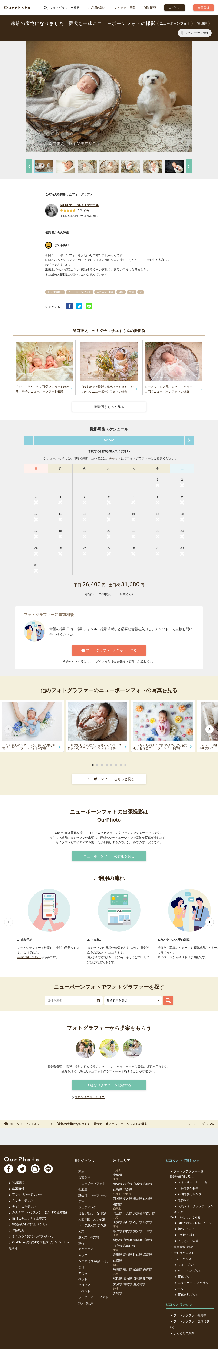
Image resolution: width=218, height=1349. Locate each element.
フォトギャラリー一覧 (191, 1182)
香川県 (127, 1269)
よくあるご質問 (125, 7)
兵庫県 (147, 1240)
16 (86, 210)
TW (21, 1168)
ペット (82, 1279)
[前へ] (29, 166)
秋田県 (147, 1184)
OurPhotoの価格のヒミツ (192, 1223)
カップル (84, 1255)
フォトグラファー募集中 (188, 1315)
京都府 (127, 1240)
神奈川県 (149, 1213)
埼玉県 (117, 1213)
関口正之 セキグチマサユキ (79, 205)
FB (8, 1168)
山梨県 (147, 1198)
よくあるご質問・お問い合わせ (31, 1236)
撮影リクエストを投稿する (109, 1085)
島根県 (127, 1254)
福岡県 (117, 1278)
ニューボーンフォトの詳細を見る (109, 856)
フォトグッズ (180, 1259)
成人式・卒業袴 (88, 1237)
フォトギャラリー (37, 1124)
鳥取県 (117, 1254)
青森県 (117, 1184)
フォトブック (185, 1265)
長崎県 (137, 1278)
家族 (81, 1171)
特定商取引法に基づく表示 (28, 1224)
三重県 (147, 1231)
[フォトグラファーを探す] (168, 1000)
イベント (84, 1291)
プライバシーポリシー (25, 1194)
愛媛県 (137, 1269)
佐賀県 (127, 1278)
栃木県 (127, 1198)
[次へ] (189, 166)
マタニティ (85, 1249)
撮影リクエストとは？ (90, 1097)
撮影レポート (185, 1200)
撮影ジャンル (84, 1160)
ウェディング (87, 1207)
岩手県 (127, 1184)
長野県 (117, 1204)
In (35, 1168)
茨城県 (117, 1198)
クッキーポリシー (22, 1200)
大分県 (117, 1284)
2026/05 (109, 440)
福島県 (127, 1189)
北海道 (117, 1175)
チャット (115, 458)
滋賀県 (117, 1240)
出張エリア (121, 1160)
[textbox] (74, 1000)
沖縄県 (117, 1293)
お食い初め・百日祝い (93, 1213)
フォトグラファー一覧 (186, 1171)
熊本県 (147, 1278)
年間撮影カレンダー (189, 1194)
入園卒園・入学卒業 (91, 1219)
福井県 (147, 1222)
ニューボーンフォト (91, 1183)
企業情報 (16, 1188)
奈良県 (117, 1245)
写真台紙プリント (188, 1294)
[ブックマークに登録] (195, 33)
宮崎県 (127, 1284)
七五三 (82, 1189)
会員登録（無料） (29, 957)
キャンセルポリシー (24, 1206)
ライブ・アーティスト (93, 1297)
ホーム (11, 1124)
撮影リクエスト (182, 1253)
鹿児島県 (139, 1284)
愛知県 (137, 1231)
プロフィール (87, 1285)
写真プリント (185, 1276)
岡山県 (137, 1254)
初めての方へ (185, 1229)
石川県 (137, 1222)
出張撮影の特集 (186, 1188)
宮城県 (137, 1184)
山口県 (117, 1260)
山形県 (117, 1189)
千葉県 (127, 1213)
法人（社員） (87, 1303)
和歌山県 (129, 1245)
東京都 (137, 1213)
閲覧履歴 (150, 7)
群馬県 (137, 1198)
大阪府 (137, 1240)
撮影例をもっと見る (109, 407)
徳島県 (117, 1269)
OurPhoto (21, 1159)
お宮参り (84, 1177)
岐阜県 (117, 1231)
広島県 (147, 1254)
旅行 (81, 1243)
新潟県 (117, 1222)
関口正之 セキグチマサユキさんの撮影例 (109, 331)
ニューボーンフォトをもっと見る (109, 779)
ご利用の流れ (97, 7)
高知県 (147, 1269)
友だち (82, 1273)
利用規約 (16, 1182)
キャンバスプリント (189, 1271)
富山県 (127, 1222)
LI (48, 1168)
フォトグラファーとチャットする (109, 650)
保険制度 (16, 1230)
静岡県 (127, 1231)
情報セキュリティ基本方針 (28, 1218)
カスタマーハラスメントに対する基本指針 (39, 1212)
